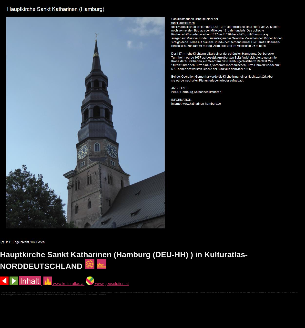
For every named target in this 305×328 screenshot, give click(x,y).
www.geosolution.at (107, 284)
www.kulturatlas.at (63, 284)
